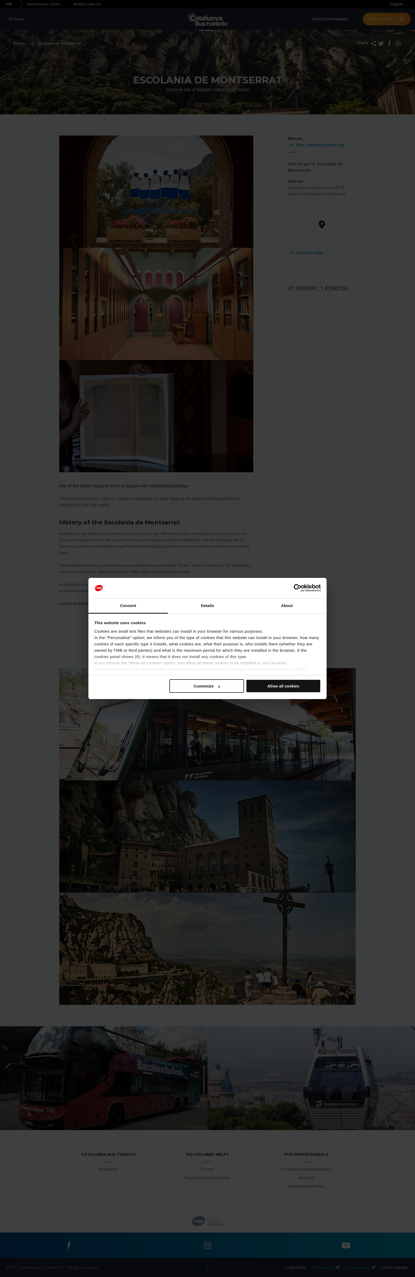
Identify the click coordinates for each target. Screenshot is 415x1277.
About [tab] (287, 605)
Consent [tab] (128, 605)
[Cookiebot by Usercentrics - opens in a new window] (297, 588)
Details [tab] (207, 605)
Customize (207, 686)
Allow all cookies (283, 686)
